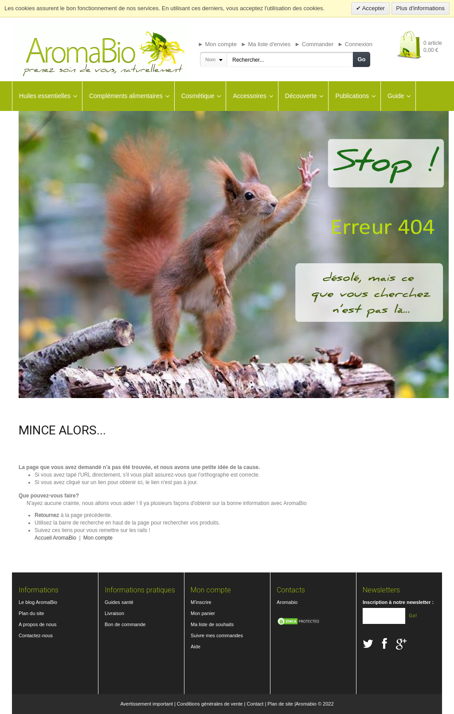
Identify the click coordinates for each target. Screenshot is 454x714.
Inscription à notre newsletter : (398, 602)
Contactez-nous (36, 635)
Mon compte (98, 538)
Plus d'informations (420, 8)
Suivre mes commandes (217, 635)
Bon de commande (125, 624)
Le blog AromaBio (38, 602)
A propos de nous (38, 624)
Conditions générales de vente (210, 703)
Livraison (114, 613)
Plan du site (31, 613)
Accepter (373, 8)
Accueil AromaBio (55, 538)
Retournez (47, 515)
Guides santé (119, 602)
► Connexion (354, 44)
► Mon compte (217, 44)
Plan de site (280, 703)
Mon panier (203, 613)
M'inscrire (201, 602)
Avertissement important (146, 703)
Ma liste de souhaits (212, 624)
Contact (255, 703)
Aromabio (287, 602)
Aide (195, 646)
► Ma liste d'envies (265, 44)
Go (361, 59)
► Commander (313, 44)
